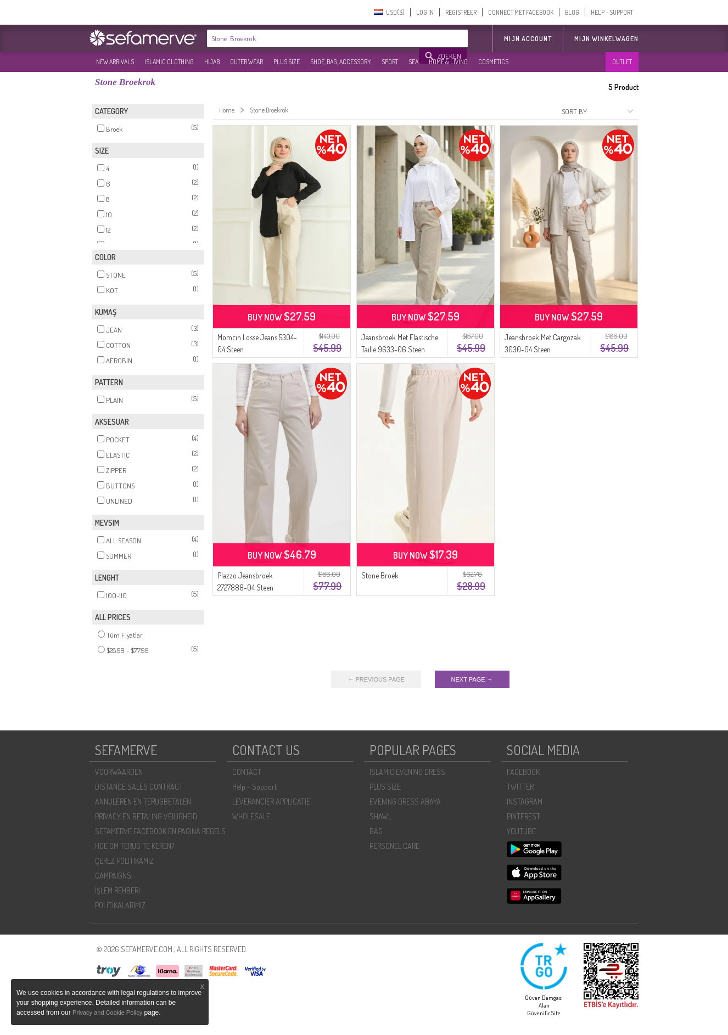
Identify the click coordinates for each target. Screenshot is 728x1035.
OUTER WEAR (246, 62)
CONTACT (246, 772)
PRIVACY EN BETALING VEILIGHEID (146, 816)
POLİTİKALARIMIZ (120, 905)
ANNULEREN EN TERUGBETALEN (143, 801)
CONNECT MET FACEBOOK (520, 12)
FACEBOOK (523, 772)
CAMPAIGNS (113, 875)
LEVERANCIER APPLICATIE (271, 801)
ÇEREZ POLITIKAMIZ (124, 860)
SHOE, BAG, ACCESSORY (340, 62)
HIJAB (212, 62)
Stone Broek (380, 575)
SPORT (390, 62)
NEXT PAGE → (472, 679)
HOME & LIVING (448, 62)
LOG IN (425, 12)
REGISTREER (461, 12)
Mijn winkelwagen (606, 39)
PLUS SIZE (286, 62)
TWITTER (520, 786)
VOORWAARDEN (119, 772)
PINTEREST (523, 816)
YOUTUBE (521, 831)
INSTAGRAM (524, 801)
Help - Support (254, 786)
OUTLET (622, 62)
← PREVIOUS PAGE (376, 679)
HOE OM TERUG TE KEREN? (134, 846)
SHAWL (380, 816)
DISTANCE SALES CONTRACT (139, 786)
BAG (376, 831)
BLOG (572, 12)
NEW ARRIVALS (115, 62)
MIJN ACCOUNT (528, 39)
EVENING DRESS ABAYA (405, 801)
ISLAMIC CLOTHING (169, 62)
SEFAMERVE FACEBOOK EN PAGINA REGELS (160, 831)
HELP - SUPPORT (612, 12)
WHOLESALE (251, 816)
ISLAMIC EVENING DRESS (407, 772)
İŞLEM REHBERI (117, 890)
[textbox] (313, 38)
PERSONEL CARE (394, 846)
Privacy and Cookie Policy (107, 1012)
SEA (413, 62)
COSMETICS (493, 62)
